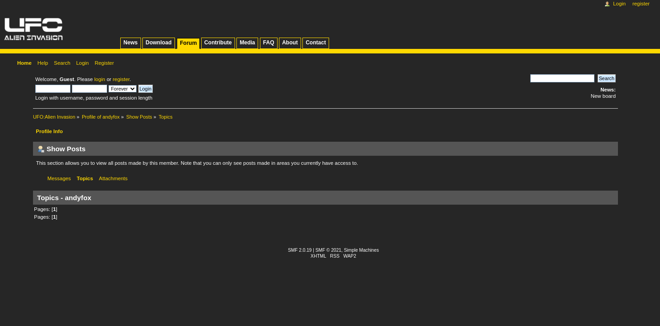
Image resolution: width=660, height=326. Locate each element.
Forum (188, 43)
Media (247, 42)
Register (641, 3)
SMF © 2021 (328, 250)
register (121, 79)
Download (159, 42)
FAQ (268, 42)
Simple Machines (361, 250)
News (130, 42)
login (99, 79)
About (290, 42)
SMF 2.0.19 (300, 250)
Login (619, 3)
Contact (316, 42)
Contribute (218, 42)
